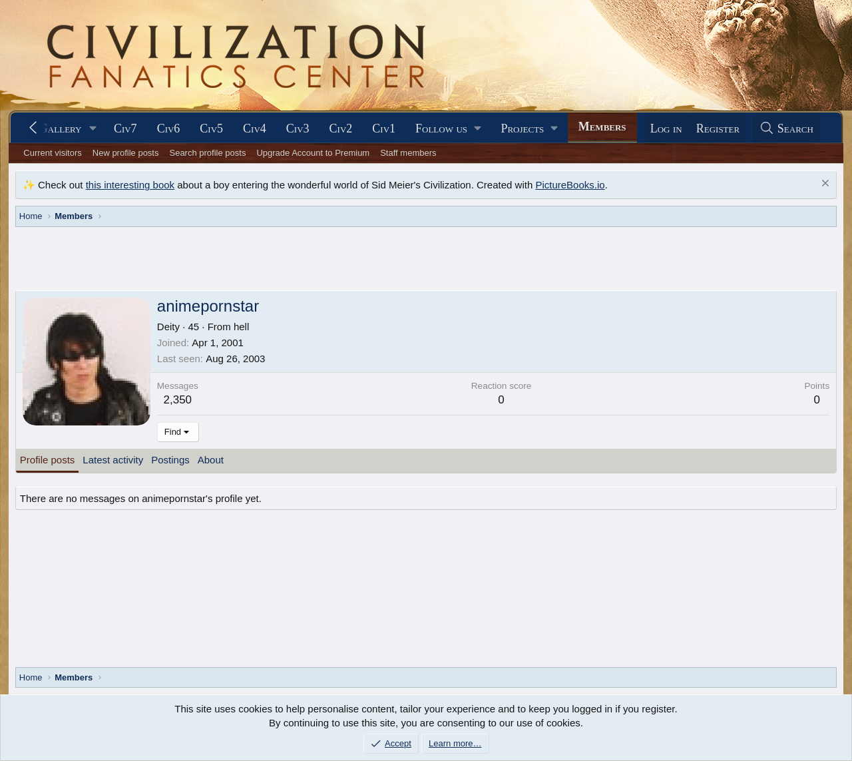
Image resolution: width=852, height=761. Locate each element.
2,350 (178, 399)
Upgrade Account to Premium (312, 153)
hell (241, 326)
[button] (93, 128)
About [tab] (211, 459)
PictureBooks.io (569, 184)
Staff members (408, 153)
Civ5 (211, 128)
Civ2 (341, 128)
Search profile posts (207, 153)
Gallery (60, 128)
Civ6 (168, 128)
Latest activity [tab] (113, 459)
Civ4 (254, 128)
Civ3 (298, 128)
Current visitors (52, 153)
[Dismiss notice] (823, 185)
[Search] (786, 128)
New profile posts (126, 153)
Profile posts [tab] (47, 459)
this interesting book (130, 184)
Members (602, 126)
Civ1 (383, 128)
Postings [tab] (170, 459)
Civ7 (125, 128)
